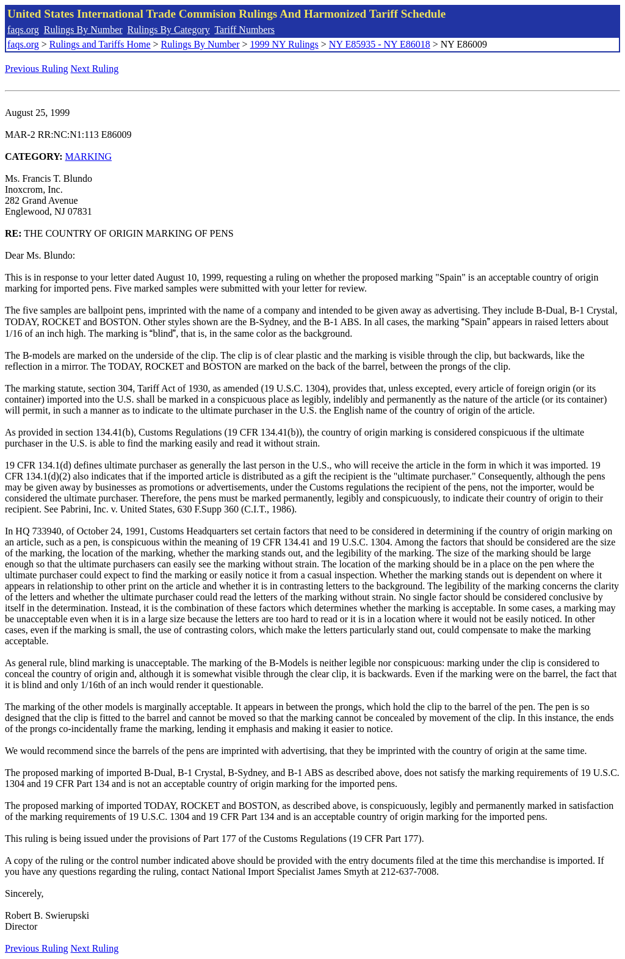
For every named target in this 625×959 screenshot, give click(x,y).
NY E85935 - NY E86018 (379, 44)
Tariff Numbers (244, 29)
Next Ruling (95, 68)
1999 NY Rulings (284, 44)
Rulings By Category (169, 29)
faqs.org (23, 29)
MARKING (88, 156)
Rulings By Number (83, 29)
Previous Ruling (36, 68)
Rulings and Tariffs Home (100, 44)
